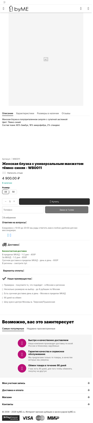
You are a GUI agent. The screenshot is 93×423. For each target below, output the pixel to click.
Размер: (6, 187)
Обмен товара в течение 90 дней (47, 365)
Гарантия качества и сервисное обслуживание (46, 352)
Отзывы (66, 113)
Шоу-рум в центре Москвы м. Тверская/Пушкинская (29, 302)
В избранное (9, 217)
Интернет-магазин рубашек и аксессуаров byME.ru (50, 412)
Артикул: (6, 159)
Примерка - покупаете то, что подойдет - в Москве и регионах (34, 285)
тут (25, 263)
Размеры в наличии (48, 113)
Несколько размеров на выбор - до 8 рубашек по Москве (32, 289)
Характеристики (25, 113)
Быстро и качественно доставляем (48, 340)
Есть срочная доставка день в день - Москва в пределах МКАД (35, 293)
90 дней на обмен (12, 298)
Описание (7, 113)
